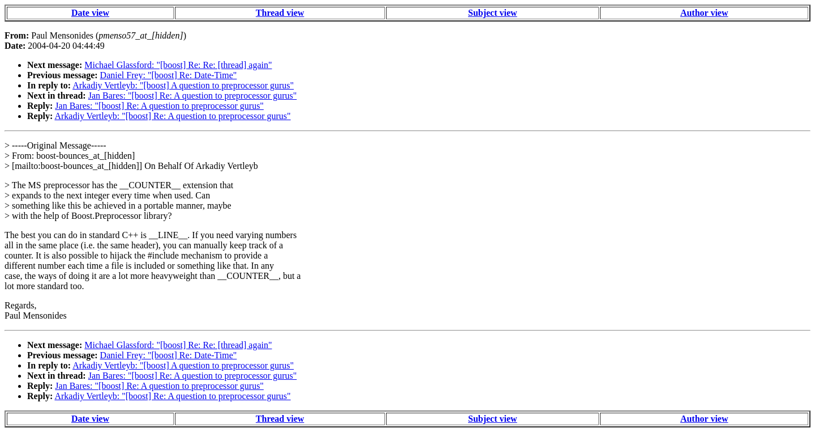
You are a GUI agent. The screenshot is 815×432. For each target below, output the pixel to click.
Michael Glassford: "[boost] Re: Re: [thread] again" (178, 65)
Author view (704, 13)
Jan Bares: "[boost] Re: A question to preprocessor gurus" (192, 95)
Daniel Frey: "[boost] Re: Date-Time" (168, 75)
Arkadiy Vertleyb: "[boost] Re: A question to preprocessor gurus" (172, 116)
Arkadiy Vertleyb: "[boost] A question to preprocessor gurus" (183, 85)
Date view (90, 13)
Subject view (492, 13)
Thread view (280, 13)
